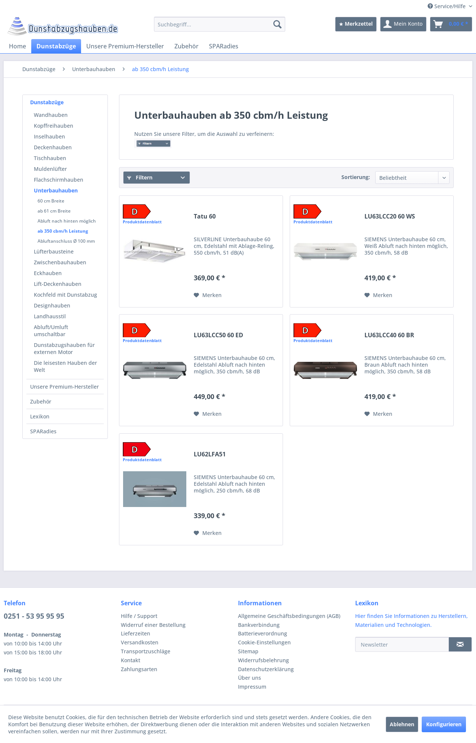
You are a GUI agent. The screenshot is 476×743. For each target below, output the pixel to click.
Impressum (252, 686)
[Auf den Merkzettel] (208, 295)
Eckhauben (48, 273)
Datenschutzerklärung (266, 669)
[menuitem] (219, 24)
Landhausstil (50, 316)
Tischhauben (50, 158)
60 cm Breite (51, 201)
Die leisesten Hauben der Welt (65, 366)
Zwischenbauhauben (60, 262)
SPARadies (43, 431)
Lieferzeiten (135, 633)
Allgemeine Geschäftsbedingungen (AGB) (289, 615)
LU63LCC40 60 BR (389, 335)
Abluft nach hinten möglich (67, 221)
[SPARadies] (224, 46)
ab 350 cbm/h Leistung (63, 231)
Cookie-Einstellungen (264, 642)
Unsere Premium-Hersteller (64, 386)
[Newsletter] (402, 644)
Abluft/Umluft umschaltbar (51, 330)
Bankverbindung (259, 624)
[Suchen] (277, 24)
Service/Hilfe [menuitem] (447, 6)
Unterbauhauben (56, 190)
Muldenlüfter (50, 168)
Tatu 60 (205, 216)
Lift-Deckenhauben (57, 283)
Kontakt (130, 660)
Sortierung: (355, 177)
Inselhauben (49, 136)
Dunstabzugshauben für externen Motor (64, 348)
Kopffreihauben (53, 125)
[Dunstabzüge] (56, 46)
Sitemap (248, 651)
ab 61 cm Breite (54, 211)
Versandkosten (139, 642)
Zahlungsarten (139, 669)
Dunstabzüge (47, 102)
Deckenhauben (53, 147)
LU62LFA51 (210, 454)
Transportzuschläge (145, 651)
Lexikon (39, 416)
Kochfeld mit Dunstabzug (65, 294)
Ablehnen (402, 724)
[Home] (17, 46)
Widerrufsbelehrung (263, 660)
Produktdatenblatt (142, 221)
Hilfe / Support (139, 615)
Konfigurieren (443, 724)
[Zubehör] (186, 46)
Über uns (249, 677)
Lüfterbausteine (54, 251)
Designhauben (52, 305)
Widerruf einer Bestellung (153, 624)
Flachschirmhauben (58, 179)
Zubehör (40, 401)
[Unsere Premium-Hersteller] (125, 46)
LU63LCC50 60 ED (218, 335)
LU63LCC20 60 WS (389, 216)
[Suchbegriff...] (219, 24)
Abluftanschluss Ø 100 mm (66, 241)
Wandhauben (51, 114)
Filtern (139, 177)
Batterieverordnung (262, 633)
